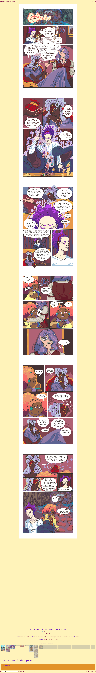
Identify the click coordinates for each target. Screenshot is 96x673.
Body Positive (29, 636)
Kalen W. (53, 637)
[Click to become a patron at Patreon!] (48, 632)
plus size (66, 636)
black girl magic (22, 636)
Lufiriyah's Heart (46, 639)
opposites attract (60, 636)
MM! (49, 636)
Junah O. (48, 637)
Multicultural (53, 636)
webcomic (77, 636)
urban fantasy (71, 636)
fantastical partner (37, 636)
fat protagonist (44, 636)
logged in (8, 667)
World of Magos (54, 639)
